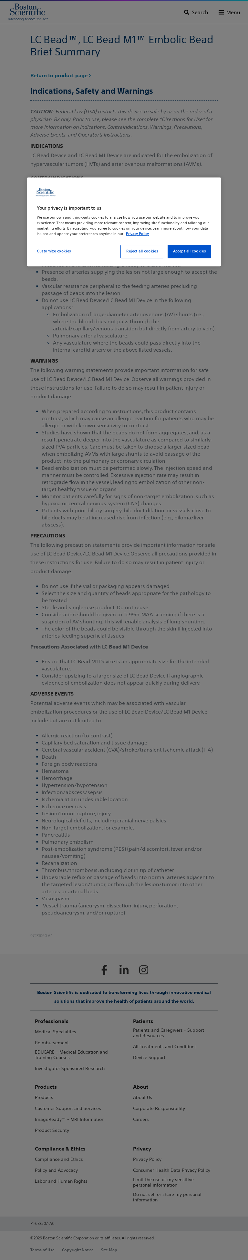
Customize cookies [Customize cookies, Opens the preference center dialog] (54, 251)
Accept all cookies (189, 251)
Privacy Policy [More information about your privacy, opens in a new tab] (137, 233)
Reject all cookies (142, 251)
